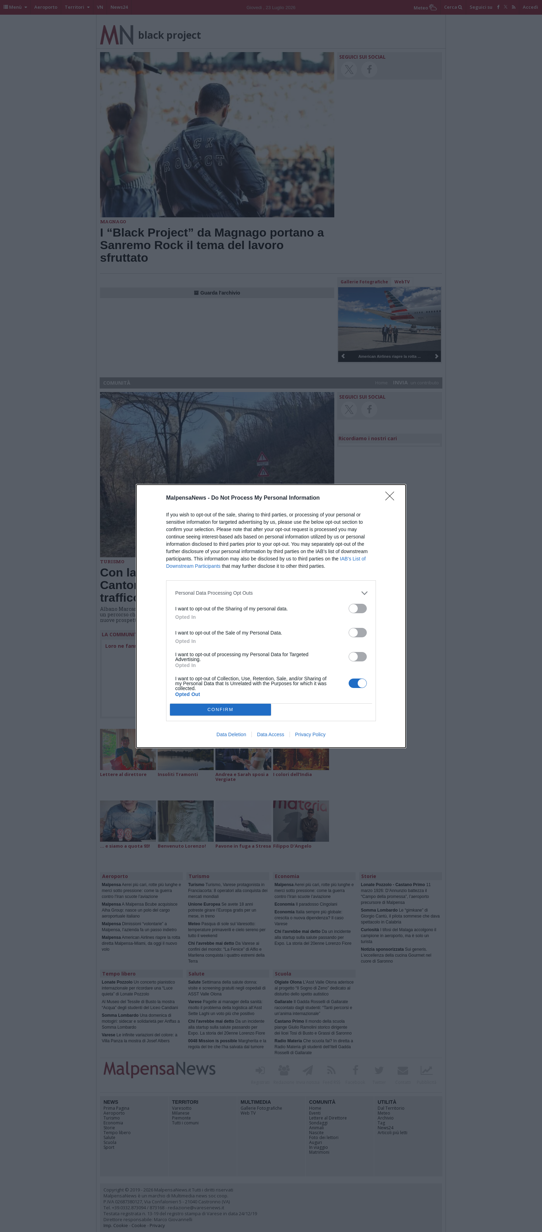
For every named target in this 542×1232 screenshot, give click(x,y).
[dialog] (271, 616)
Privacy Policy (310, 734)
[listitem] (271, 593)
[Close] (392, 498)
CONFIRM (220, 709)
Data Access (270, 734)
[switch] (358, 608)
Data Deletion (231, 734)
